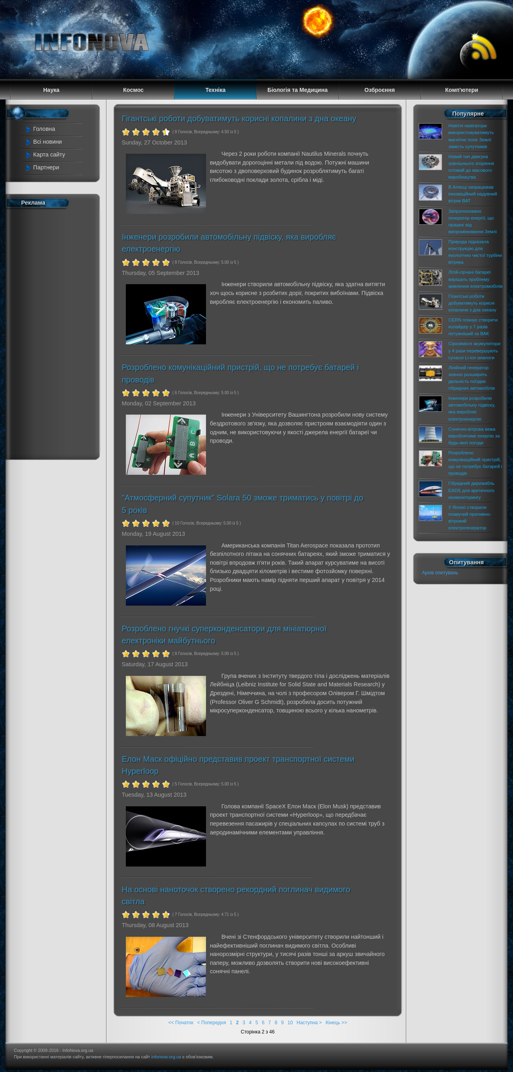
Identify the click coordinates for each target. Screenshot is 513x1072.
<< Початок (180, 1022)
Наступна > (309, 1022)
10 (290, 1022)
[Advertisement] (57, 332)
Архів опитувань (440, 573)
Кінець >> (336, 1022)
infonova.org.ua (166, 1056)
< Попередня (211, 1022)
